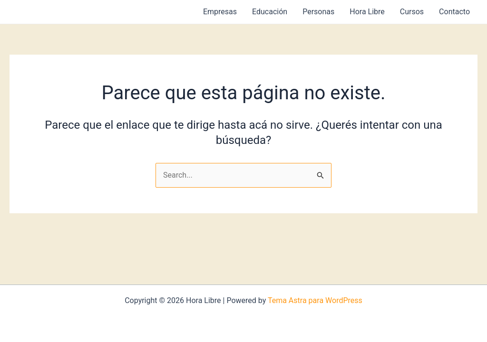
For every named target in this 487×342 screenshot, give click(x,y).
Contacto (454, 11)
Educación (269, 11)
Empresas (220, 11)
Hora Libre (367, 11)
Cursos (412, 11)
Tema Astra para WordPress (315, 300)
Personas (318, 11)
